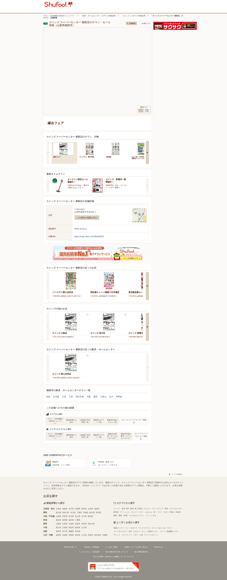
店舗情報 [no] (131, 23)
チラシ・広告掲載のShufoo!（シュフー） (59, 16)
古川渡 (56, 396)
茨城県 (85, 512)
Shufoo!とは (158, 547)
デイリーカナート (151, 535)
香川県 (64, 531)
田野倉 (119, 396)
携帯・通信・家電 (120, 516)
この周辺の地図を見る (87, 218)
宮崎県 (90, 535)
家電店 (116, 512)
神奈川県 (65, 512)
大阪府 (58, 524)
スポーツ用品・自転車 (172, 512)
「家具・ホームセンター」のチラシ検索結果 (98, 16)
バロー (135, 535)
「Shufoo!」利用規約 (91, 547)
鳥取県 (71, 528)
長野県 (64, 516)
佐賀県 (64, 535)
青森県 (64, 509)
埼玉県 (73, 512)
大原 (71, 396)
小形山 (103, 396)
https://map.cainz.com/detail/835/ (89, 236)
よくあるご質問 (111, 547)
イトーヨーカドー (120, 531)
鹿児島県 (97, 535)
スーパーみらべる (159, 528)
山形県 (90, 509)
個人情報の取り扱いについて (117, 552)
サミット (117, 535)
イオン (169, 528)
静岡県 (64, 520)
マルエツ (136, 531)
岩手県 (71, 509)
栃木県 (92, 512)
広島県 (64, 528)
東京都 (58, 512)
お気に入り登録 (87, 314)
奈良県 (84, 524)
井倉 (48, 396)
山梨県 (58, 516)
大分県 (84, 535)
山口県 (84, 528)
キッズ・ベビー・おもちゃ (141, 512)
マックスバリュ (144, 528)
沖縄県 (104, 535)
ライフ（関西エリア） (150, 531)
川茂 (64, 396)
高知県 (77, 531)
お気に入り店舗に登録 (145, 23)
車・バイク (157, 512)
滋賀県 (77, 524)
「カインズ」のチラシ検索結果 (133, 16)
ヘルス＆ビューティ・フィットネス (142, 516)
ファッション (125, 512)
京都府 (71, 524)
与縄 (89, 396)
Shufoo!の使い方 (70, 547)
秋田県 (84, 509)
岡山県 (58, 528)
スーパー (117, 509)
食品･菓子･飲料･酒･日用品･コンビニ (136, 509)
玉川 (111, 396)
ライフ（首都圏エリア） (169, 531)
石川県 (84, 516)
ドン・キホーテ (131, 528)
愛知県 (58, 520)
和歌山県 (91, 524)
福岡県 (58, 535)
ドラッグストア (157, 509)
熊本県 (77, 535)
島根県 (77, 528)
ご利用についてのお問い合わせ (135, 547)
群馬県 (98, 512)
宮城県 (77, 509)
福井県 (90, 516)
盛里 (95, 396)
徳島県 (58, 531)
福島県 (96, 509)
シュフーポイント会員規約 (89, 552)
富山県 (77, 516)
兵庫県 (64, 524)
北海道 (58, 509)
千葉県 (79, 512)
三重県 (77, 520)
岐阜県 (71, 520)
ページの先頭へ (176, 474)
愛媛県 (71, 531)
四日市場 (80, 396)
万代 (130, 531)
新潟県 (71, 516)
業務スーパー (119, 528)
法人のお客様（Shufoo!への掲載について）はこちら (113, 557)
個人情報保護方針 (141, 552)
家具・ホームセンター (173, 509)
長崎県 (71, 535)
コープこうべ (127, 535)
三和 (141, 535)
